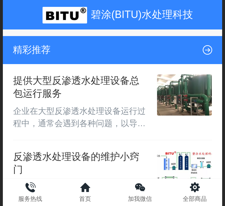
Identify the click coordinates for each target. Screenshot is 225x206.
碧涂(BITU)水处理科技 (142, 14)
